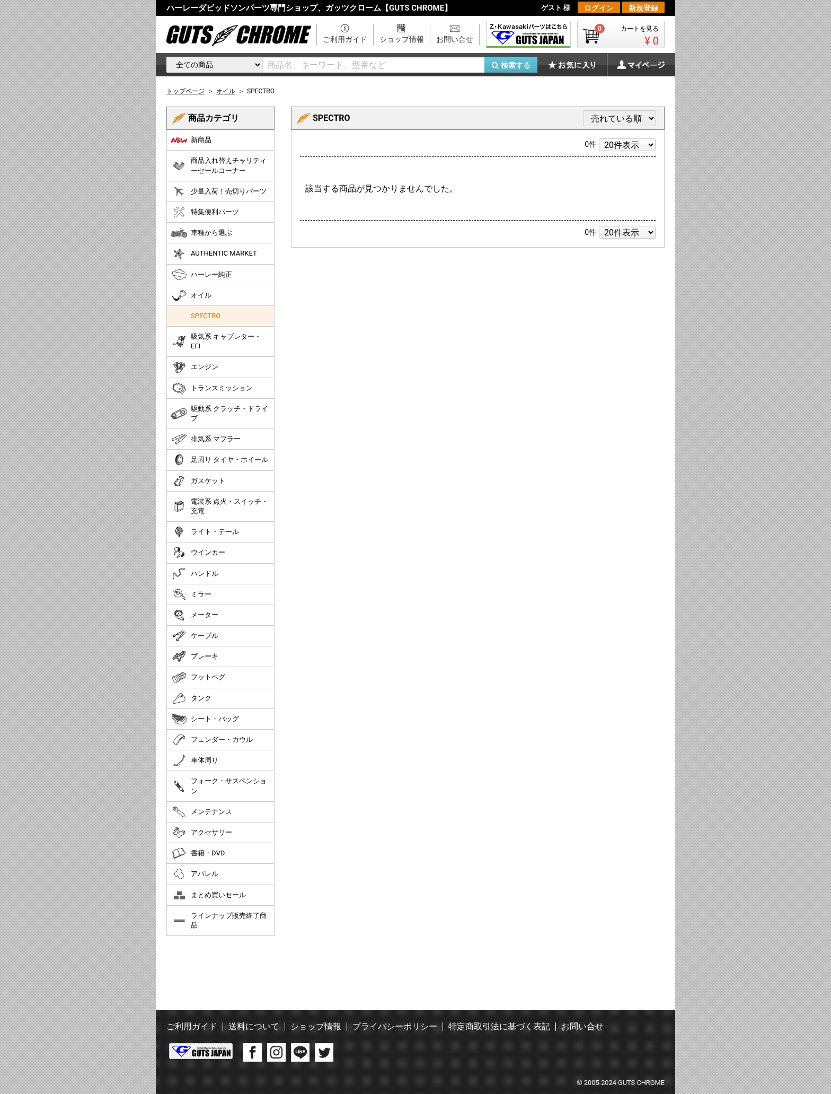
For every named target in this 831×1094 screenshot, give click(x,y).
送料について (253, 1026)
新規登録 (643, 8)
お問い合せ (454, 39)
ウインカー (198, 552)
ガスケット (198, 481)
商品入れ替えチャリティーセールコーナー (219, 165)
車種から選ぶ (201, 232)
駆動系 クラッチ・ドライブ (219, 413)
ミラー (191, 594)
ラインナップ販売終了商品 (219, 920)
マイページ (635, 65)
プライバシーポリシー (394, 1026)
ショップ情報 (401, 39)
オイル (191, 295)
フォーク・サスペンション (219, 785)
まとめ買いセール (208, 895)
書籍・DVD (198, 853)
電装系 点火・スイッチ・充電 (219, 506)
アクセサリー (201, 832)
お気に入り (577, 65)
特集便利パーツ (205, 212)
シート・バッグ (205, 719)
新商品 (191, 140)
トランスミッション (212, 388)
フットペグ (198, 677)
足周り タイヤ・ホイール (219, 459)
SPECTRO (205, 316)
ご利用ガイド (345, 39)
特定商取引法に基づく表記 (499, 1026)
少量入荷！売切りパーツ (219, 191)
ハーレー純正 (201, 274)
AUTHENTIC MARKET (214, 253)
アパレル (194, 874)
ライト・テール (205, 532)
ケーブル (194, 636)
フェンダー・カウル (212, 739)
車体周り (194, 760)
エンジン (194, 367)
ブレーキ (194, 656)
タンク (191, 698)
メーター (194, 615)
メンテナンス (201, 812)
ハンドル (194, 573)
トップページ (185, 91)
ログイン (599, 8)
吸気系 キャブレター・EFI (216, 341)
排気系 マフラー (206, 439)
